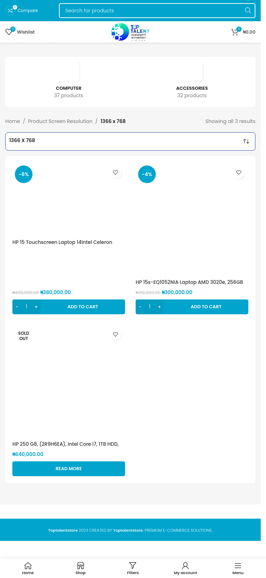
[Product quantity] (26, 306)
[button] (68, 306)
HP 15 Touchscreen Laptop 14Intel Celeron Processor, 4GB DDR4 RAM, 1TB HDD (63, 246)
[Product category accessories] (192, 81)
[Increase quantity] (36, 306)
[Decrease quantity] (16, 306)
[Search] (157, 10)
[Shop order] (246, 141)
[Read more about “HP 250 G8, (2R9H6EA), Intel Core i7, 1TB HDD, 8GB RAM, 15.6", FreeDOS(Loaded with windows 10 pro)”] (68, 468)
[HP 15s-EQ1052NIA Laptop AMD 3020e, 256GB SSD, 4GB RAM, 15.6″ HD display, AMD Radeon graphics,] (192, 219)
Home (12, 121)
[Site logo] (130, 31)
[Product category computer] (69, 81)
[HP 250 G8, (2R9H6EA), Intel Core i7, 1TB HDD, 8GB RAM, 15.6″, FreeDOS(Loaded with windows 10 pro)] (68, 381)
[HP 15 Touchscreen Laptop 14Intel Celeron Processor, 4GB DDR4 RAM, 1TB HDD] (68, 199)
